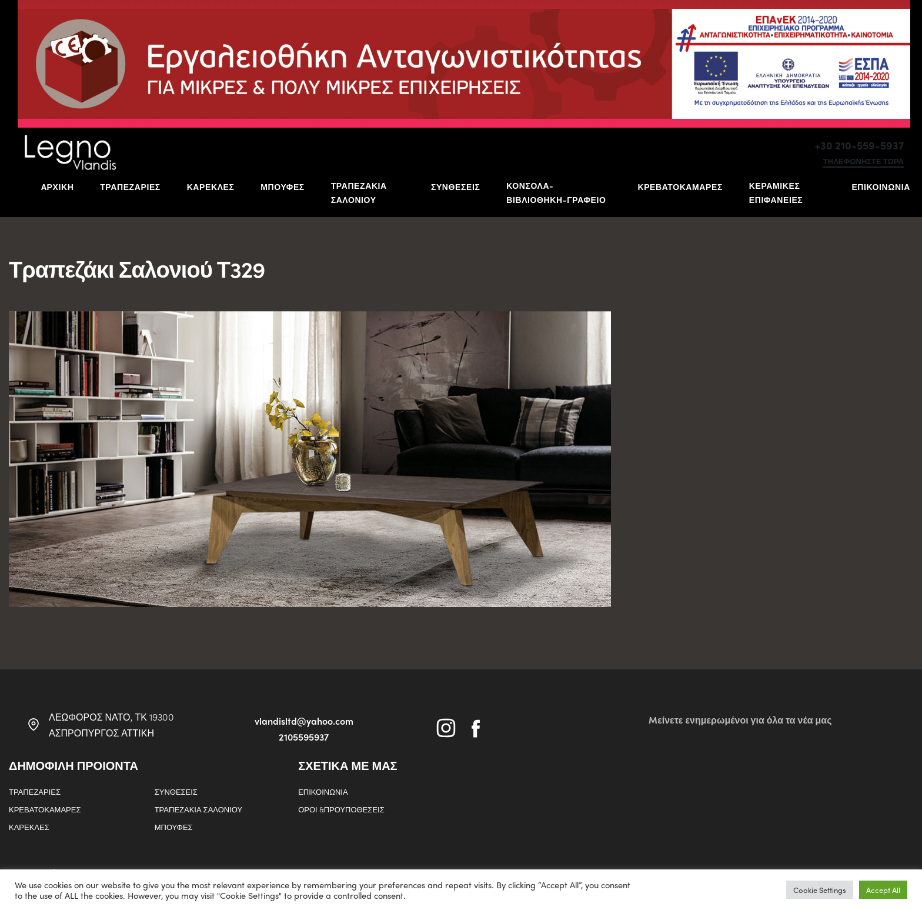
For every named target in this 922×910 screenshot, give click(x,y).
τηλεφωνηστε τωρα (863, 161)
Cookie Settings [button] (819, 889)
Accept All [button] (883, 889)
